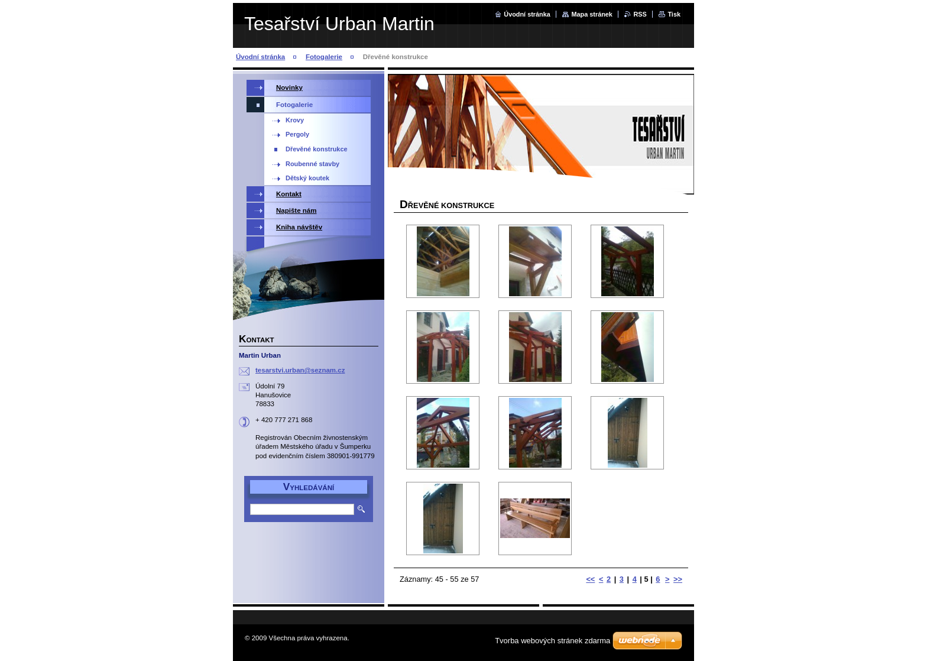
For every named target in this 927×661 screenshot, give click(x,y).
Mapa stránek (591, 14)
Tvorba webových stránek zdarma (552, 640)
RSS (639, 14)
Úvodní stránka (527, 14)
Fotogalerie (324, 56)
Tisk (673, 14)
